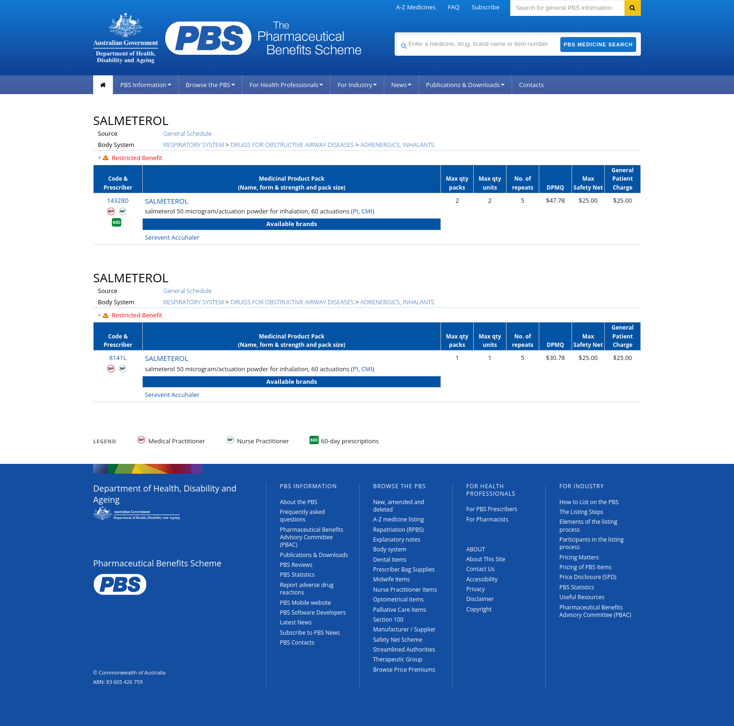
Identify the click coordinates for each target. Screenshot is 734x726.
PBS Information (145, 85)
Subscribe (485, 7)
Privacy (475, 589)
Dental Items (389, 560)
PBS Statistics (297, 575)
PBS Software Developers (313, 612)
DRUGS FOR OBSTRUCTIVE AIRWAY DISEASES (292, 144)
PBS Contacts (297, 642)
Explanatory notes (396, 539)
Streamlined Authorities (404, 649)
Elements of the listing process (588, 525)
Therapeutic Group (397, 659)
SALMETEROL (167, 200)
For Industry (357, 85)
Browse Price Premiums (404, 670)
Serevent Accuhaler (172, 237)
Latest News (296, 622)
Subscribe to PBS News (310, 633)
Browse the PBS (210, 85)
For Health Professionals (286, 85)
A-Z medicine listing (398, 519)
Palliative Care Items (399, 610)
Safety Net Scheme (397, 640)
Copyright (479, 609)
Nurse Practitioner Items (405, 590)
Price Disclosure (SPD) (588, 577)
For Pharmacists (487, 519)
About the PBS (298, 502)
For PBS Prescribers (491, 509)
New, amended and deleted (398, 505)
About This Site (485, 559)
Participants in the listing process (591, 543)
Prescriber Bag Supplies (404, 569)
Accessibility (482, 579)
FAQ (454, 7)
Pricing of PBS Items (585, 567)
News (401, 85)
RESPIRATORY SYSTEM (193, 144)
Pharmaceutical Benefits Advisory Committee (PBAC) (311, 537)
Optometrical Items (398, 599)
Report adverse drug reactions (306, 588)
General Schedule (187, 133)
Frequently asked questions (302, 515)
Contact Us (480, 569)
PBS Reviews (296, 565)
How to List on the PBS (588, 502)
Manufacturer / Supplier (404, 629)
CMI (367, 211)
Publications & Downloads (465, 85)
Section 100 (388, 619)
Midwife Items (391, 579)
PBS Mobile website (305, 603)
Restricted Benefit (137, 158)
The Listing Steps (581, 512)
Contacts (531, 85)
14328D (118, 200)
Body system (389, 549)
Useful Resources (581, 597)
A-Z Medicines (415, 7)
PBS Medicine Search (598, 44)
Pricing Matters (579, 557)
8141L (117, 357)
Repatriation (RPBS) (398, 530)
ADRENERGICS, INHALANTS (397, 144)
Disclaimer (480, 599)
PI (355, 211)
